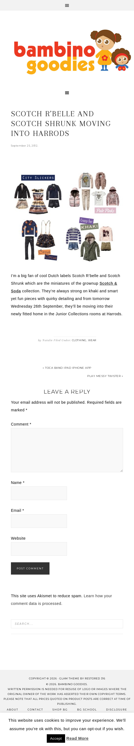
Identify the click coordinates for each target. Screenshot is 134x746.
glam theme (69, 678)
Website (18, 538)
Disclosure (116, 709)
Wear (92, 340)
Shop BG (60, 709)
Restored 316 (95, 678)
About (12, 709)
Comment (21, 424)
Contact (35, 709)
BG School (87, 709)
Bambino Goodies (72, 52)
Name (18, 482)
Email (17, 510)
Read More (77, 738)
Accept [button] (56, 738)
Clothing (79, 340)
